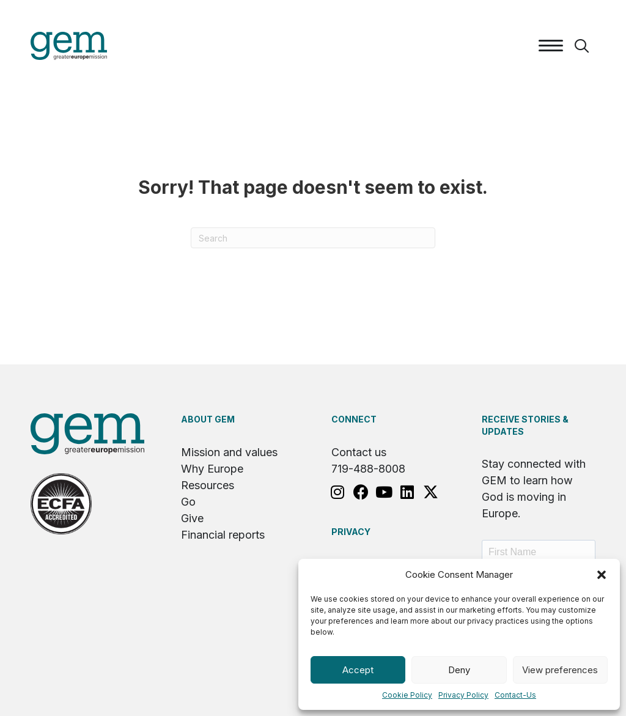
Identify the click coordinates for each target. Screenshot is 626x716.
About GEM (208, 419)
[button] (601, 575)
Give (192, 518)
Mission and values (229, 452)
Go (188, 501)
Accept (358, 670)
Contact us (358, 452)
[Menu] (551, 45)
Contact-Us (515, 694)
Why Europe (212, 468)
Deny (459, 670)
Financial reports (223, 534)
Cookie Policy (407, 694)
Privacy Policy (463, 694)
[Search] (313, 237)
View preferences (560, 670)
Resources (207, 485)
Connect (354, 419)
